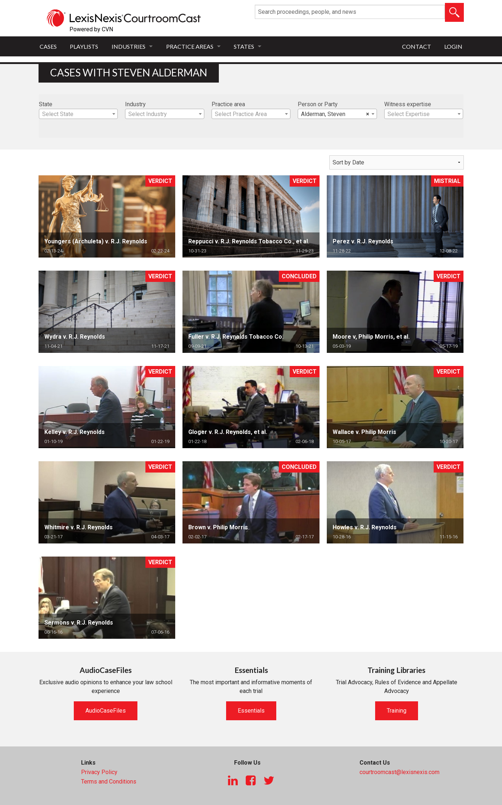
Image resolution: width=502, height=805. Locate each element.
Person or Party (318, 104)
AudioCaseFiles (105, 710)
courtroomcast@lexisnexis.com (399, 772)
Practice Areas (189, 46)
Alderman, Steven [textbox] (335, 114)
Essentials (251, 710)
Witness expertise (407, 104)
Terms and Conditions (108, 781)
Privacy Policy (99, 772)
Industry (135, 104)
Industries (128, 46)
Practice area (228, 104)
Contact (416, 46)
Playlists (84, 46)
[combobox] (78, 114)
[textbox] (78, 114)
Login (453, 46)
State (45, 104)
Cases (48, 46)
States (244, 46)
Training (396, 710)
